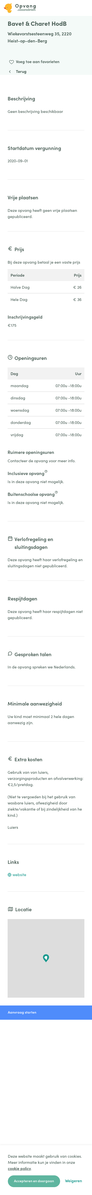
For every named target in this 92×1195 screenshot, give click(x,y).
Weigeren (73, 1180)
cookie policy (19, 1168)
